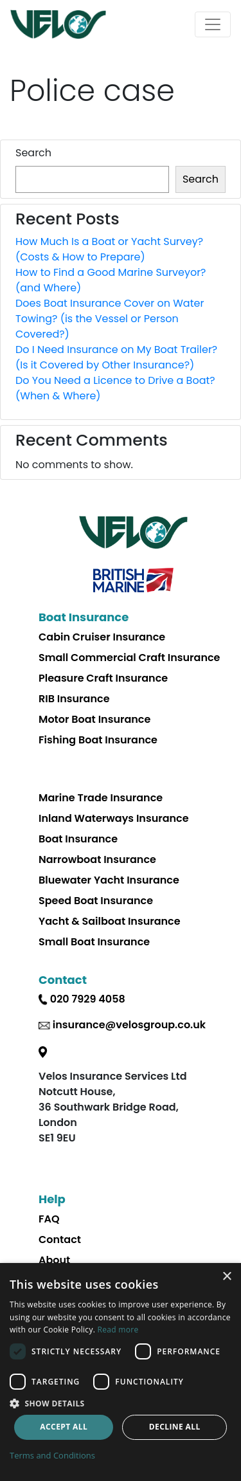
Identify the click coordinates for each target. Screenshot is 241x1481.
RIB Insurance (74, 698)
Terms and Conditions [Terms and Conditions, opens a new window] (52, 1455)
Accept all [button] (63, 1426)
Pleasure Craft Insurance (103, 678)
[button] (120, 1403)
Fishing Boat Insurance (98, 739)
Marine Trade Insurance (101, 797)
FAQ (49, 1219)
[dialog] (120, 1372)
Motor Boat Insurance (94, 719)
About (54, 1260)
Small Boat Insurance (94, 941)
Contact (60, 1239)
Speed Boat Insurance (96, 900)
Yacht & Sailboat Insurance (110, 921)
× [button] (226, 1277)
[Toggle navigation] (213, 24)
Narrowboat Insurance (97, 859)
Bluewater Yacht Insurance (109, 880)
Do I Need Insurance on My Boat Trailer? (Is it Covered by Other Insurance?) (116, 357)
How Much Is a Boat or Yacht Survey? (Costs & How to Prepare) (109, 249)
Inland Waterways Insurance (114, 818)
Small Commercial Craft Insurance (129, 657)
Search (33, 152)
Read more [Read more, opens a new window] (118, 1329)
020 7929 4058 (87, 999)
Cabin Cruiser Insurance (102, 637)
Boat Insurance (78, 838)
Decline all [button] (175, 1426)
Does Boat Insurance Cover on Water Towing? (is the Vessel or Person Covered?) (109, 318)
